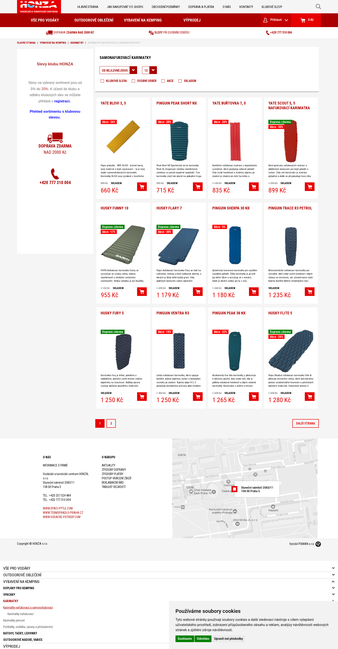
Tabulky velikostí (113, 482)
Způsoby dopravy (114, 464)
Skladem (190, 81)
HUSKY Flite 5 (280, 308)
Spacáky (9, 589)
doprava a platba (201, 7)
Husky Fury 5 (112, 308)
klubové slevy (272, 7)
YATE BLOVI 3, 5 (113, 101)
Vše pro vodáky (45, 20)
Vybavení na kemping (143, 20)
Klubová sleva (116, 81)
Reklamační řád (113, 477)
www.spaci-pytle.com (58, 503)
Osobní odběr (146, 81)
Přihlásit (275, 20)
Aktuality (108, 460)
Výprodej (191, 20)
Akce (170, 81)
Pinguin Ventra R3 (172, 308)
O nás (227, 7)
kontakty (246, 7)
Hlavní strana (87, 7)
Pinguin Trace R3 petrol (290, 205)
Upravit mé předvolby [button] (228, 638)
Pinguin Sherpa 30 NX (231, 205)
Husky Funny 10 (114, 205)
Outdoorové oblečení (93, 20)
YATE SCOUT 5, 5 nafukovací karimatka (289, 104)
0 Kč (307, 20)
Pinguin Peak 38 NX (229, 308)
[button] (142, 185)
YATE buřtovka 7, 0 (229, 101)
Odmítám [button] (203, 638)
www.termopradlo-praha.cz (63, 507)
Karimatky (76, 42)
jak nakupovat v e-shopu (125, 7)
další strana (305, 418)
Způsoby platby (112, 469)
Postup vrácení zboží (116, 473)
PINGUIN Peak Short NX (176, 101)
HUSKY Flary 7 (169, 205)
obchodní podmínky (166, 7)
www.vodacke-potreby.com (61, 512)
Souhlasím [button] (185, 638)
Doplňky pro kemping (18, 583)
